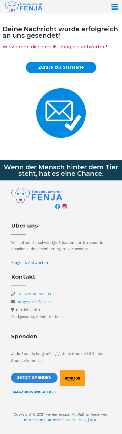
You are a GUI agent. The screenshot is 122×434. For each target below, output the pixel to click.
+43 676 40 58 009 (34, 294)
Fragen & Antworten (29, 262)
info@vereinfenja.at (34, 302)
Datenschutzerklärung (66, 420)
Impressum (33, 420)
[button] (61, 67)
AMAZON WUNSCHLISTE (35, 392)
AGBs (94, 420)
